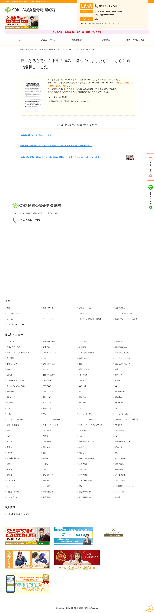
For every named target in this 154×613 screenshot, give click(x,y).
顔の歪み (118, 397)
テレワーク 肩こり (122, 414)
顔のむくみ (11, 397)
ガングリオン (48, 430)
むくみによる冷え (122, 353)
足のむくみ (47, 408)
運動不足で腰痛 (13, 425)
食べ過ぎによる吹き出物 (16, 386)
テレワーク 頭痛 (86, 414)
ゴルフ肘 (82, 430)
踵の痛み (46, 447)
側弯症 (45, 436)
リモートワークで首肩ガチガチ (91, 425)
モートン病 (119, 492)
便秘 (81, 364)
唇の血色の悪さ (121, 392)
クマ (81, 392)
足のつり (118, 447)
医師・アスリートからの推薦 (126, 319)
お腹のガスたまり (50, 364)
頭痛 (44, 469)
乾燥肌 (81, 380)
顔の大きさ (83, 397)
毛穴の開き (83, 375)
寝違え (9, 464)
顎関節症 (46, 481)
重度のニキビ (48, 386)
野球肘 (81, 486)
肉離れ (9, 453)
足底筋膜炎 (47, 497)
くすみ (9, 414)
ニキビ (117, 386)
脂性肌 (9, 369)
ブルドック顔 (120, 341)
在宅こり (118, 425)
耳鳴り (9, 469)
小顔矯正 (10, 403)
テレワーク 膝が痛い (15, 419)
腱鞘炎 (9, 475)
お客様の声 (77, 40)
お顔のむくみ (84, 358)
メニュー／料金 (48, 40)
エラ (44, 414)
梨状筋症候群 (48, 475)
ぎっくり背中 (120, 475)
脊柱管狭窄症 (48, 492)
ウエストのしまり (50, 353)
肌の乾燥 (82, 403)
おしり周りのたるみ (122, 364)
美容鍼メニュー (121, 308)
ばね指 (117, 497)
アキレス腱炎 (120, 481)
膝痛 (117, 453)
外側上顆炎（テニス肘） (124, 486)
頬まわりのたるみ (13, 347)
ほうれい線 (83, 341)
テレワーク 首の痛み (51, 419)
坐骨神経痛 (119, 464)
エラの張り (11, 341)
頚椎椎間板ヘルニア (122, 442)
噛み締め (10, 392)
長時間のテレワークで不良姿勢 (127, 419)
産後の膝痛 (83, 464)
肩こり (81, 453)
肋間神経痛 (47, 442)
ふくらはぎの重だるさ (87, 353)
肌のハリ (118, 375)
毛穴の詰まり (48, 380)
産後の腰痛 (83, 475)
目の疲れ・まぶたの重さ (16, 380)
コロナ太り (47, 358)
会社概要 (10, 319)
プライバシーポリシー (15, 325)
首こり (117, 436)
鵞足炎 (9, 447)
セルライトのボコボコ (123, 358)
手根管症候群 (120, 469)
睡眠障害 (82, 347)
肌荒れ (117, 369)
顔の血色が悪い (49, 341)
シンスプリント (13, 497)
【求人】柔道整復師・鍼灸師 (90, 319)
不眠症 (45, 464)
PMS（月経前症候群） (87, 458)
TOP (19, 40)
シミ (117, 408)
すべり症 (46, 486)
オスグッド (11, 486)
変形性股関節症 (85, 497)
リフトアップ (48, 403)
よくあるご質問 (13, 313)
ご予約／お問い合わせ (134, 40)
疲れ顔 (9, 375)
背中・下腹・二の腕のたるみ (18, 353)
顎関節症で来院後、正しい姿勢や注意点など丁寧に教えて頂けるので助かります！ (56, 146)
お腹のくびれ (12, 364)
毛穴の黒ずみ (84, 369)
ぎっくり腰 (11, 481)
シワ (81, 408)
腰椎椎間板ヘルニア (86, 442)
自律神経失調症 (13, 458)
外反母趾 (82, 469)
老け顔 (45, 369)
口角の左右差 (48, 392)
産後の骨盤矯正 (121, 458)
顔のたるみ (47, 397)
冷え (8, 408)
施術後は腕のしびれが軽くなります (35, 135)
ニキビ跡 (82, 386)
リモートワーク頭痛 (50, 425)
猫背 (8, 430)
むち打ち (82, 447)
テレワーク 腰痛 (86, 419)
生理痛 (45, 458)
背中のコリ (47, 347)
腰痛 (44, 453)
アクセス (106, 40)
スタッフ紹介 (48, 308)
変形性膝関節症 (85, 492)
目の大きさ (119, 403)
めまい (81, 436)
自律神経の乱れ (121, 347)
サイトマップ (48, 319)
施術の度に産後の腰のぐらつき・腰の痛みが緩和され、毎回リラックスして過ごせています (59, 157)
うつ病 (9, 442)
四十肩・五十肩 (13, 492)
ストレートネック (86, 481)
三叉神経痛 (119, 430)
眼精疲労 (118, 380)
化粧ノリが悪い (49, 375)
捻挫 (8, 436)
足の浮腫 (10, 358)
